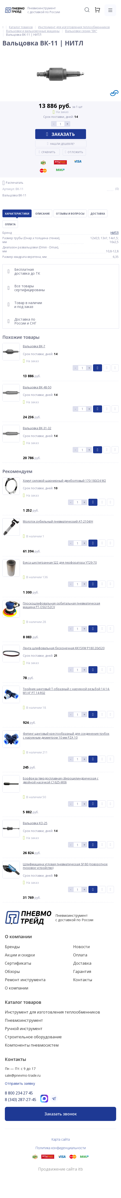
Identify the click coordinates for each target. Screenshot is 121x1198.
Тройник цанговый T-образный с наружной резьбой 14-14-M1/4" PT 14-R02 (66, 691)
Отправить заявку (20, 1083)
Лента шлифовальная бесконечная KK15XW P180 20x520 (63, 648)
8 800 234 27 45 (19, 1093)
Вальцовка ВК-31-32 (37, 428)
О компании (18, 936)
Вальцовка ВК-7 (34, 346)
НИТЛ (115, 233)
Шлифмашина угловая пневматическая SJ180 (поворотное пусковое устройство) (65, 866)
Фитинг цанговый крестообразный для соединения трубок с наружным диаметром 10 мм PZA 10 (66, 735)
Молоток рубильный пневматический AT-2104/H (58, 522)
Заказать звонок (60, 1114)
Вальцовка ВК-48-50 (37, 387)
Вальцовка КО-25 (35, 823)
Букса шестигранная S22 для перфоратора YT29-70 (60, 563)
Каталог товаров (23, 1002)
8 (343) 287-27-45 (20, 1099)
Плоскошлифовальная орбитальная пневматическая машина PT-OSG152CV (61, 605)
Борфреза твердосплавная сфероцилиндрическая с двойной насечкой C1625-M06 (60, 780)
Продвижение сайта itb (60, 1169)
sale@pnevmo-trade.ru (23, 1075)
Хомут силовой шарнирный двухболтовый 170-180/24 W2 (64, 481)
